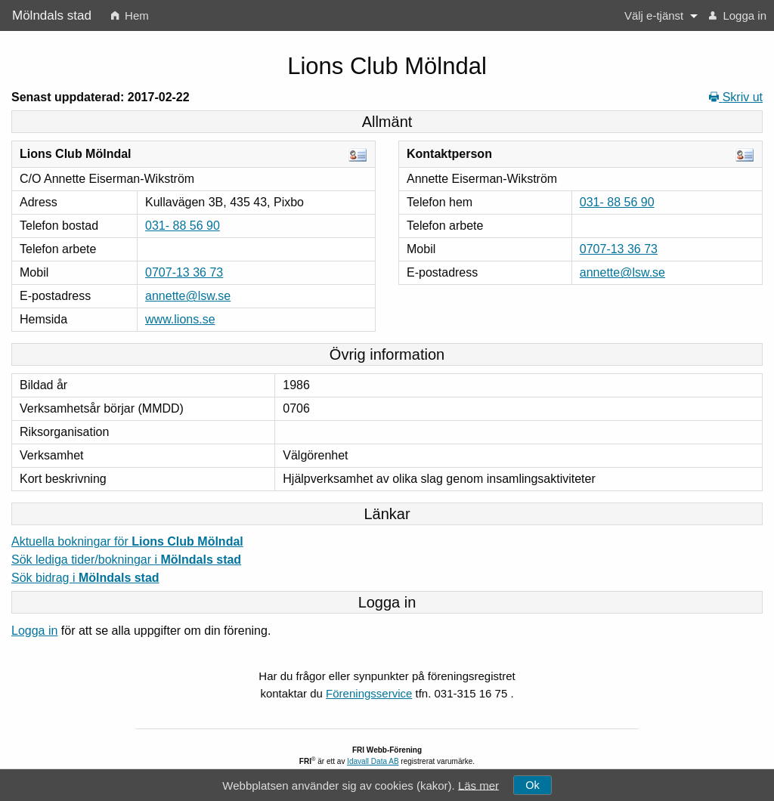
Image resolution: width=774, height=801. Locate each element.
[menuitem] (130, 15)
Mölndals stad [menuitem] (51, 15)
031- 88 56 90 (182, 225)
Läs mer (478, 784)
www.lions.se (180, 319)
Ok (532, 785)
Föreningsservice (369, 693)
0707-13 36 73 (184, 272)
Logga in (737, 15)
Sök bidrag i (85, 577)
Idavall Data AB (372, 761)
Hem (130, 15)
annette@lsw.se (188, 295)
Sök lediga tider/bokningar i (126, 559)
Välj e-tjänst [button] (653, 15)
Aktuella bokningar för (127, 541)
